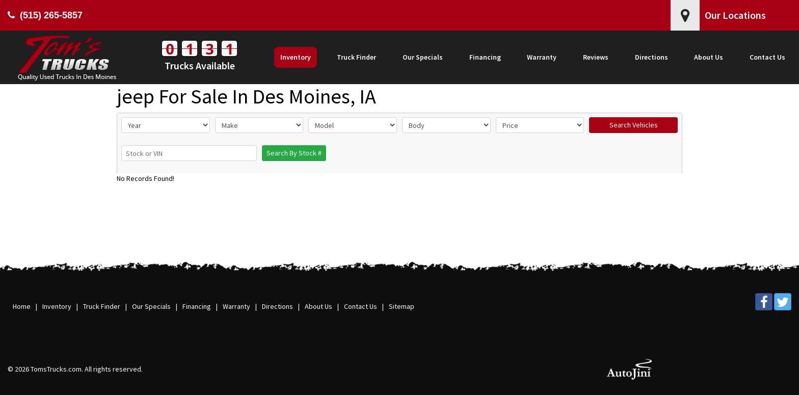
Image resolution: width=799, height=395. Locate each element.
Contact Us (360, 306)
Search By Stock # (294, 152)
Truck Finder (101, 306)
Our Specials (151, 306)
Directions (277, 306)
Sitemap (401, 306)
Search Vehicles (633, 124)
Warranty (236, 306)
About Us (318, 306)
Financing (196, 306)
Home (22, 306)
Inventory (56, 306)
